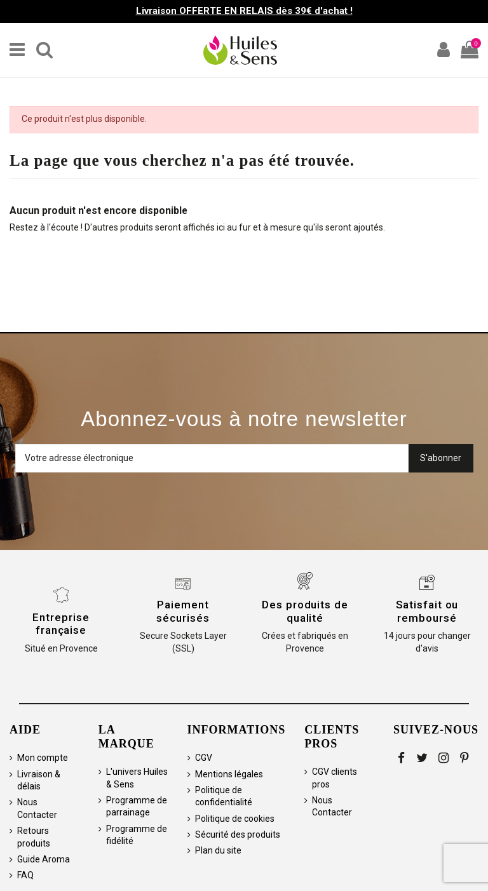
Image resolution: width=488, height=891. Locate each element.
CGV (203, 758)
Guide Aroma (43, 859)
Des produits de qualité (305, 611)
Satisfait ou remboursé (427, 611)
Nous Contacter (37, 808)
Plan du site (218, 850)
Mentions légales (229, 774)
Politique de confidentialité (223, 796)
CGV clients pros (334, 778)
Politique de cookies (234, 819)
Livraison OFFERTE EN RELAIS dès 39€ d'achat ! (244, 11)
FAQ (25, 875)
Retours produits (33, 837)
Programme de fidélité (136, 835)
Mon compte (42, 758)
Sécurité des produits (237, 834)
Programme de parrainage (136, 806)
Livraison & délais (38, 780)
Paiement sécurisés (182, 611)
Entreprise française (60, 623)
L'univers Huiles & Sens (137, 778)
